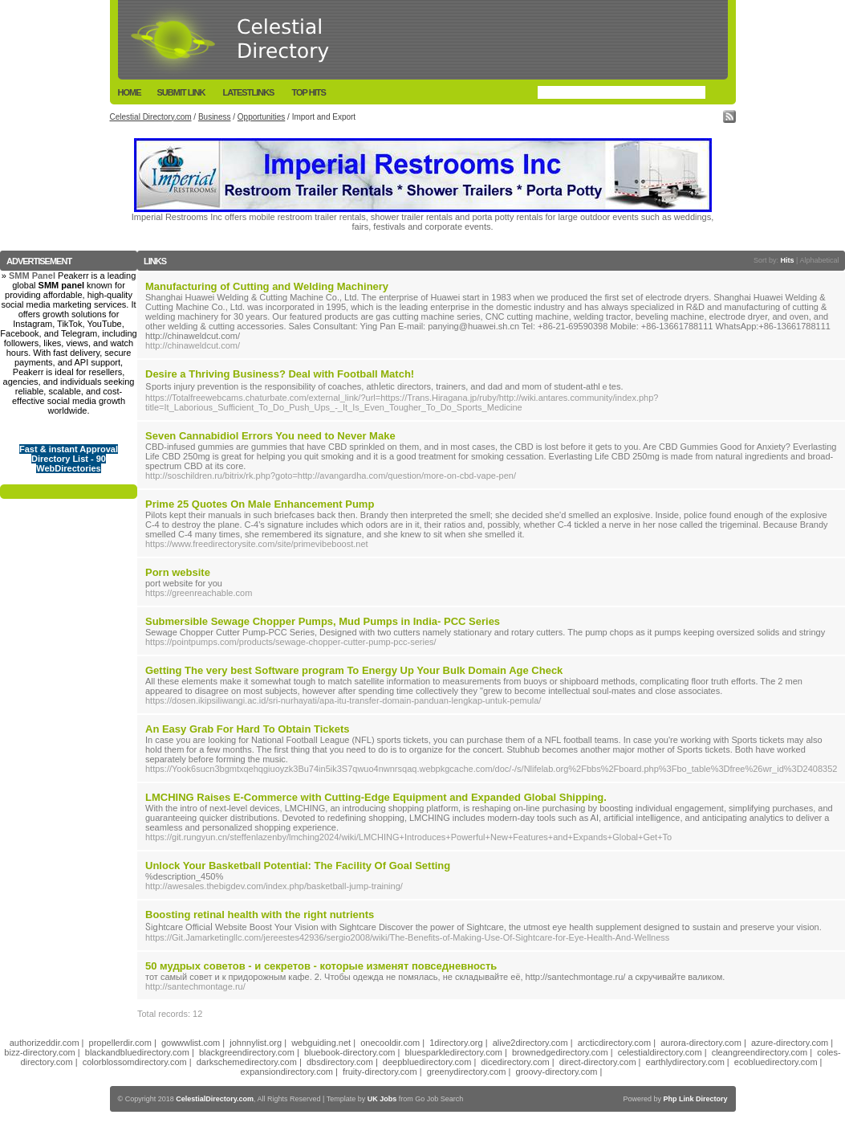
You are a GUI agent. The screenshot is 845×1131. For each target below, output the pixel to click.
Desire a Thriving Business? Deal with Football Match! (279, 374)
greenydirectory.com (466, 1071)
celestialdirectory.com (660, 1052)
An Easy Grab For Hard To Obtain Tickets (247, 729)
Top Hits (308, 92)
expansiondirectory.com (287, 1071)
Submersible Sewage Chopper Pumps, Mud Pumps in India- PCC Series (322, 621)
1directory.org (455, 1042)
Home (129, 92)
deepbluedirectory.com (427, 1062)
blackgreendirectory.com (247, 1052)
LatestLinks (248, 92)
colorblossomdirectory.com (135, 1062)
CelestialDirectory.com (215, 1099)
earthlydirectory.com (685, 1062)
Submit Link (181, 92)
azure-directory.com (789, 1042)
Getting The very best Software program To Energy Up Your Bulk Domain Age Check (354, 670)
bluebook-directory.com (350, 1052)
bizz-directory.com (39, 1052)
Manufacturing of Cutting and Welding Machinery (266, 286)
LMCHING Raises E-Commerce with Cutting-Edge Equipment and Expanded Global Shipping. (376, 797)
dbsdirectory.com (340, 1062)
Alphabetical (819, 260)
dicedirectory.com (515, 1062)
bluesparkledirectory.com (453, 1052)
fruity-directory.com (380, 1071)
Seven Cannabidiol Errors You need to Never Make (270, 436)
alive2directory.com (530, 1042)
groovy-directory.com (557, 1071)
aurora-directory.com (700, 1042)
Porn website (177, 572)
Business (214, 116)
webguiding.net (321, 1042)
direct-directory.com (597, 1062)
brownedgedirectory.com (560, 1052)
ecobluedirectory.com (776, 1062)
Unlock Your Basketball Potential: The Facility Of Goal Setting (297, 865)
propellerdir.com (120, 1042)
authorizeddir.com (44, 1042)
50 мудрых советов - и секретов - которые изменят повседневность (321, 966)
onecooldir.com (390, 1042)
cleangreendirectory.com (760, 1052)
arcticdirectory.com (614, 1042)
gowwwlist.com (190, 1042)
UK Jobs (382, 1099)
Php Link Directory (695, 1099)
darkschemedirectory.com (247, 1062)
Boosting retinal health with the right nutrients (259, 914)
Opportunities (261, 116)
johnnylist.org (256, 1042)
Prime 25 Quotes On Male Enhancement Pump (259, 504)
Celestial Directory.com (151, 116)
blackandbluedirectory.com (137, 1052)
